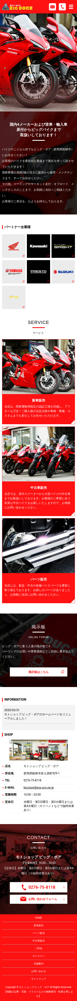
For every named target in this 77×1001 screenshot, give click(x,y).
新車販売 (39, 925)
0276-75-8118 (32, 780)
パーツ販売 (38, 933)
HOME (38, 917)
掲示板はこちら (39, 672)
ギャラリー (38, 956)
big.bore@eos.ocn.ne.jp (39, 787)
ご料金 (38, 948)
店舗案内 (39, 963)
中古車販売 (38, 940)
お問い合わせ (38, 971)
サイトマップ (38, 978)
